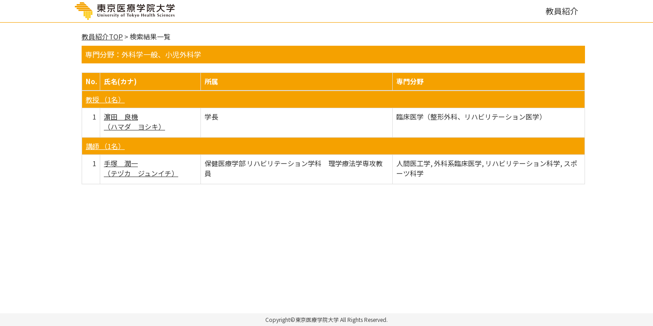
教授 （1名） (105, 99)
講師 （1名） (105, 146)
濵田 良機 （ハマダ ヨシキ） (134, 121)
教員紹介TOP (102, 36)
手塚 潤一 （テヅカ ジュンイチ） (141, 167)
